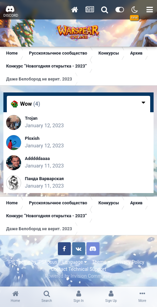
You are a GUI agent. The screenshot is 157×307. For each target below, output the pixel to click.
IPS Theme (18, 262)
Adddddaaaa (37, 158)
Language (74, 262)
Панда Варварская (44, 178)
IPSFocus (47, 262)
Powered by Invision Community (78, 276)
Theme (101, 262)
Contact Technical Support (78, 269)
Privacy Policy (129, 262)
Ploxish (32, 138)
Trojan (31, 118)
